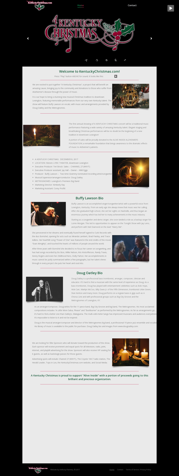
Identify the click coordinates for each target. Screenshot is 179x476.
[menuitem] (80, 5)
